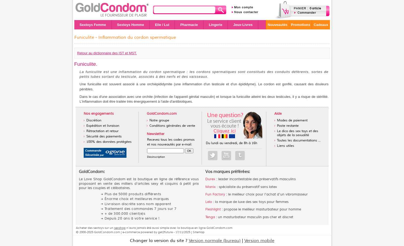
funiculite (243, 97)
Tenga (210, 217)
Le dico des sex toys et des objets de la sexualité (297, 133)
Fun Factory (215, 194)
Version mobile (259, 240)
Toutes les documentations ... (299, 141)
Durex (210, 179)
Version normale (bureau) (215, 240)
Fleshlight (213, 209)
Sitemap (199, 232)
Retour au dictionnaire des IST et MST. (107, 53)
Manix (210, 187)
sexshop (120, 228)
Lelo (208, 202)
